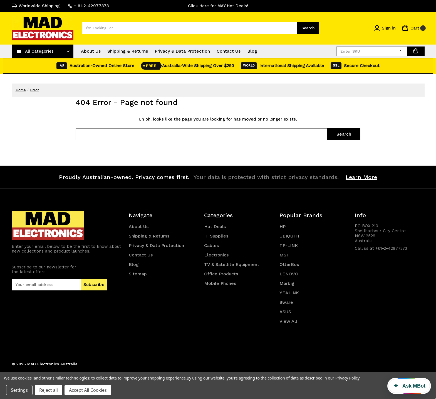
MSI (283, 255)
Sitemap (138, 273)
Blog (252, 51)
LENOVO (288, 273)
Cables (211, 245)
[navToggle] (19, 51)
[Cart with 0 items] (414, 28)
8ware (286, 302)
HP (282, 226)
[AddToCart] (416, 51)
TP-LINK (288, 245)
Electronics (216, 255)
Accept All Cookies (88, 390)
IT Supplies (216, 236)
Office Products (221, 273)
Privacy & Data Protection (182, 51)
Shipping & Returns (127, 51)
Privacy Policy (347, 378)
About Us (91, 51)
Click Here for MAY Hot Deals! (218, 5)
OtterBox (289, 264)
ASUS (285, 311)
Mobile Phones (220, 283)
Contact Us (229, 51)
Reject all (48, 390)
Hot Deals (215, 226)
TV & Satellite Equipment (231, 264)
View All (288, 321)
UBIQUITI (289, 236)
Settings (19, 390)
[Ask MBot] (409, 386)
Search (308, 28)
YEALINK (289, 292)
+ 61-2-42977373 (88, 5)
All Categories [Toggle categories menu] (39, 51)
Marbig (286, 283)
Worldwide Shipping (36, 5)
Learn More (361, 177)
